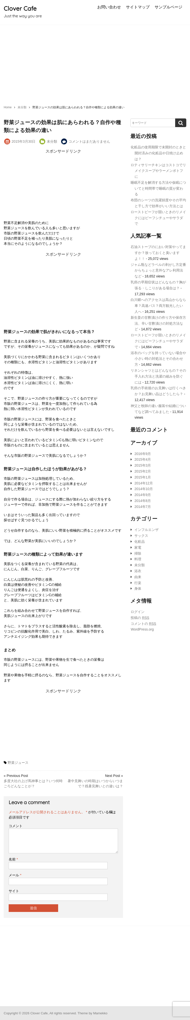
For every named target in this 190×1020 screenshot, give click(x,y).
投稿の (140, 618)
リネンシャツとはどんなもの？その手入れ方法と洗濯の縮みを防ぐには (158, 376)
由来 (137, 577)
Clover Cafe (20, 8)
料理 (137, 559)
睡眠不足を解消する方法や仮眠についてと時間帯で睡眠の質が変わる (158, 188)
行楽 (137, 583)
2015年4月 (142, 459)
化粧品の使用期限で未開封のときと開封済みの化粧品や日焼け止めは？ (158, 153)
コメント (16, 826)
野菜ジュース (18, 763)
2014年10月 (143, 489)
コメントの (143, 624)
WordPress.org (142, 629)
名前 (13, 859)
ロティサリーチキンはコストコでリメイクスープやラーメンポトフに (158, 171)
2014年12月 (143, 483)
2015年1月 (142, 477)
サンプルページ (168, 6)
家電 (137, 547)
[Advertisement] (95, 62)
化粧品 (139, 542)
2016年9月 (142, 454)
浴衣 (137, 571)
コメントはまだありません (89, 141)
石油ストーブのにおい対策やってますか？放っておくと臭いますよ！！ (158, 253)
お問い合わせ (109, 6)
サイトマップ (138, 6)
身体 (137, 588)
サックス (141, 536)
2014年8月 (142, 501)
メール (15, 875)
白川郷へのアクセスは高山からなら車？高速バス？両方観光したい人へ (158, 306)
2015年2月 (142, 471)
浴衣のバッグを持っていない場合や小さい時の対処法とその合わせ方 (158, 359)
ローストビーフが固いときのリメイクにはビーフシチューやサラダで (158, 218)
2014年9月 (142, 495)
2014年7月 (142, 507)
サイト (14, 891)
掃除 (137, 553)
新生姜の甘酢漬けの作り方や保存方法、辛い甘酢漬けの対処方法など (158, 323)
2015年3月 (142, 465)
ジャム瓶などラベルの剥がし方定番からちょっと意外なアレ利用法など (158, 270)
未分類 (52, 141)
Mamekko (100, 1013)
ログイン (137, 612)
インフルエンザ (146, 530)
